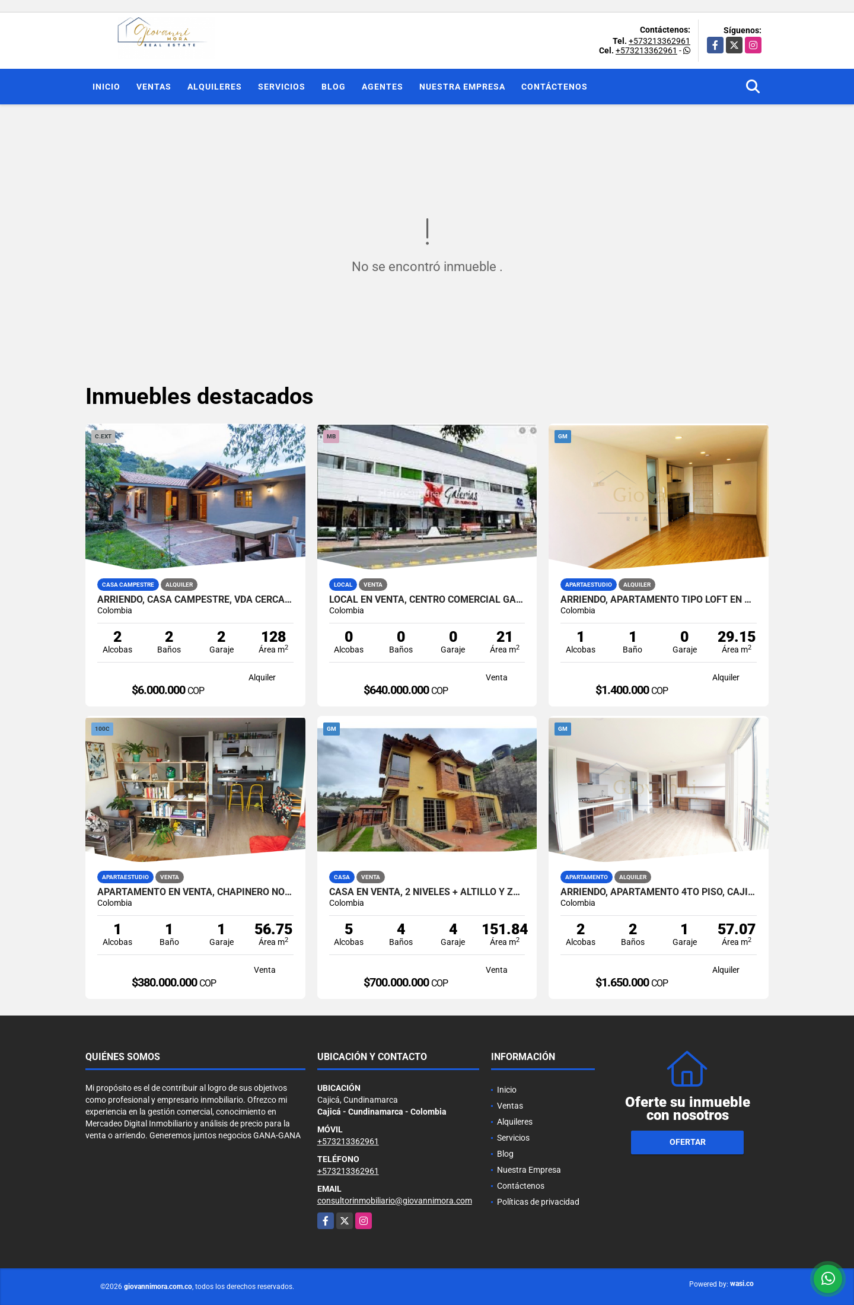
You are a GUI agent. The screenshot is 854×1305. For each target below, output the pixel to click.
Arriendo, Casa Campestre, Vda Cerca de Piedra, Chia (195, 599)
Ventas (153, 86)
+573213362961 (659, 41)
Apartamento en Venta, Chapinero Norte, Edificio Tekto (195, 892)
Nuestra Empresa (462, 86)
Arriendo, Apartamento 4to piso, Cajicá (658, 892)
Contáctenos (554, 86)
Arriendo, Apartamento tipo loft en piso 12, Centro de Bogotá (658, 599)
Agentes (382, 86)
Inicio (106, 86)
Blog (333, 86)
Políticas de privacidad (538, 1202)
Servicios (281, 86)
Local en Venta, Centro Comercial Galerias (427, 599)
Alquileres (214, 86)
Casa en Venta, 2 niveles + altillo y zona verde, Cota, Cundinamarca (427, 892)
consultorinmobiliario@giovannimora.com (394, 1200)
